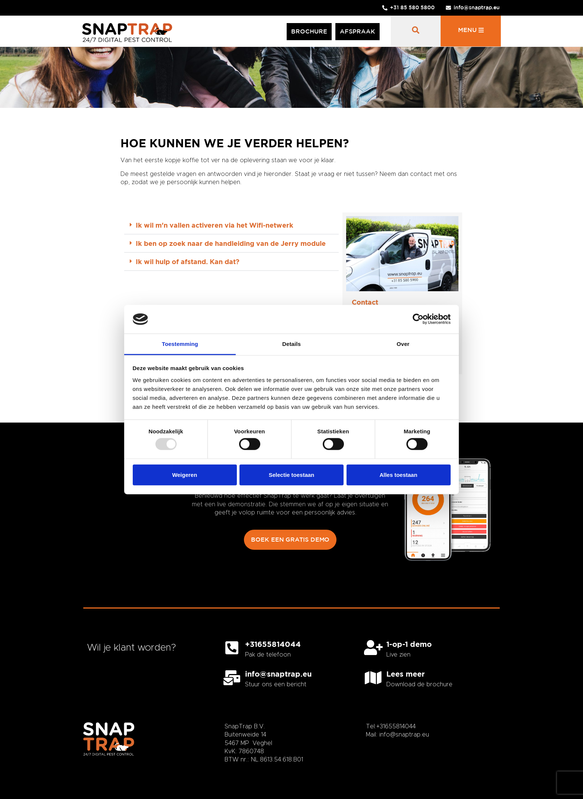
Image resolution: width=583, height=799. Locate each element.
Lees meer (405, 674)
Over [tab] (403, 344)
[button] (231, 225)
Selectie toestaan (292, 474)
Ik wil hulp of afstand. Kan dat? (187, 261)
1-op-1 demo (409, 644)
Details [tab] (291, 344)
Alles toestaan (399, 474)
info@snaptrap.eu (278, 674)
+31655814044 (273, 644)
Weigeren (184, 474)
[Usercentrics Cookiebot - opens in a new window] (418, 319)
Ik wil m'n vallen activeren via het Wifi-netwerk (214, 225)
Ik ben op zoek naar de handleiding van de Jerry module (231, 243)
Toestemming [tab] (180, 344)
